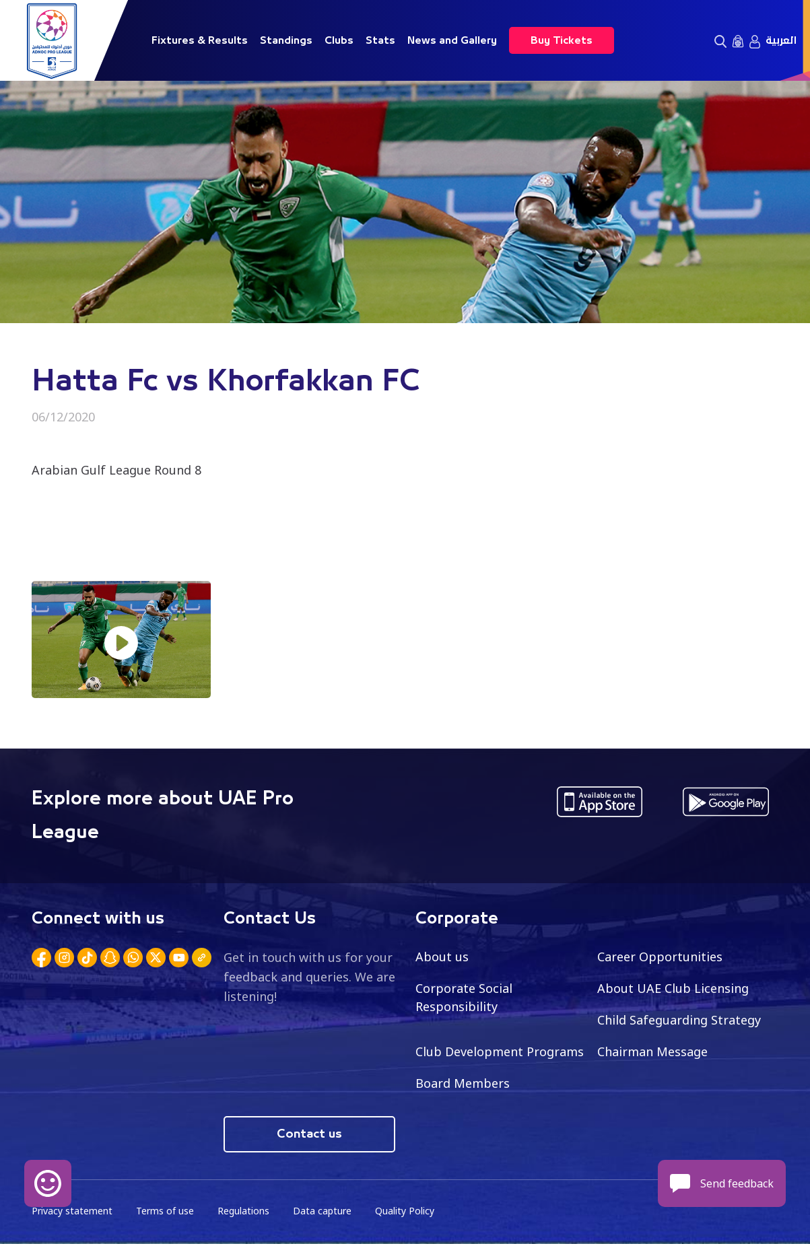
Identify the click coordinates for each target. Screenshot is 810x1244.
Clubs (339, 40)
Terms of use (165, 1210)
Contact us (309, 1134)
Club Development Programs (499, 1051)
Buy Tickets (562, 40)
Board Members (462, 1083)
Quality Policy (404, 1210)
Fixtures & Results (199, 40)
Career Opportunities (659, 956)
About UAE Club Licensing (673, 988)
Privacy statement (72, 1210)
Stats (380, 40)
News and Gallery (452, 40)
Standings (286, 40)
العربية (781, 40)
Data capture (322, 1210)
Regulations (243, 1210)
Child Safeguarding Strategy (679, 1020)
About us (442, 956)
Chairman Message (652, 1051)
